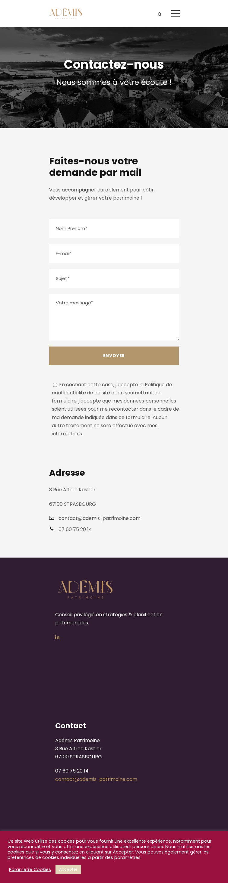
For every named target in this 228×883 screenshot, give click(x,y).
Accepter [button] (68, 869)
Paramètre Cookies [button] (30, 869)
